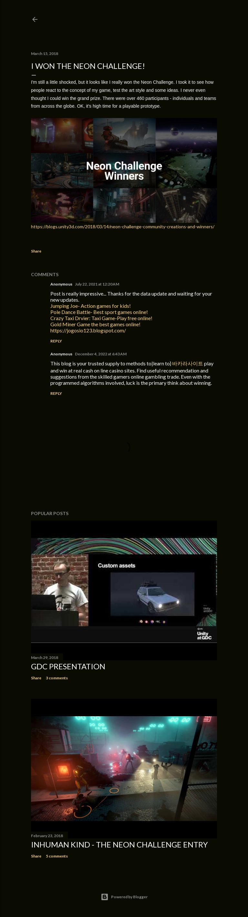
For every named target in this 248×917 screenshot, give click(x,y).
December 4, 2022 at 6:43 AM (101, 353)
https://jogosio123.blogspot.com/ (88, 330)
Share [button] (36, 251)
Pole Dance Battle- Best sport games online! (99, 312)
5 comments (57, 856)
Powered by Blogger (124, 897)
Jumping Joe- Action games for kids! (90, 306)
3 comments (57, 677)
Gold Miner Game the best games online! (95, 324)
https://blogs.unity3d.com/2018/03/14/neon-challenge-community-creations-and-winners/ (122, 226)
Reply (56, 341)
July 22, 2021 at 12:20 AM (97, 284)
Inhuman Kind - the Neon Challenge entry (119, 844)
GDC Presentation (68, 666)
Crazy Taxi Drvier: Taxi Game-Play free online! (101, 318)
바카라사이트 (187, 363)
